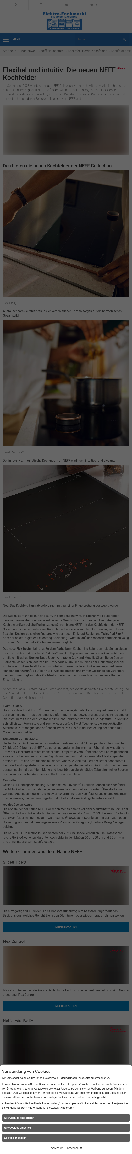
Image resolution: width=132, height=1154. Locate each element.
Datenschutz (74, 1148)
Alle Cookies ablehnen (17, 1127)
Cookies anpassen (15, 1137)
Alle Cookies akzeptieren (19, 1117)
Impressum (56, 1148)
